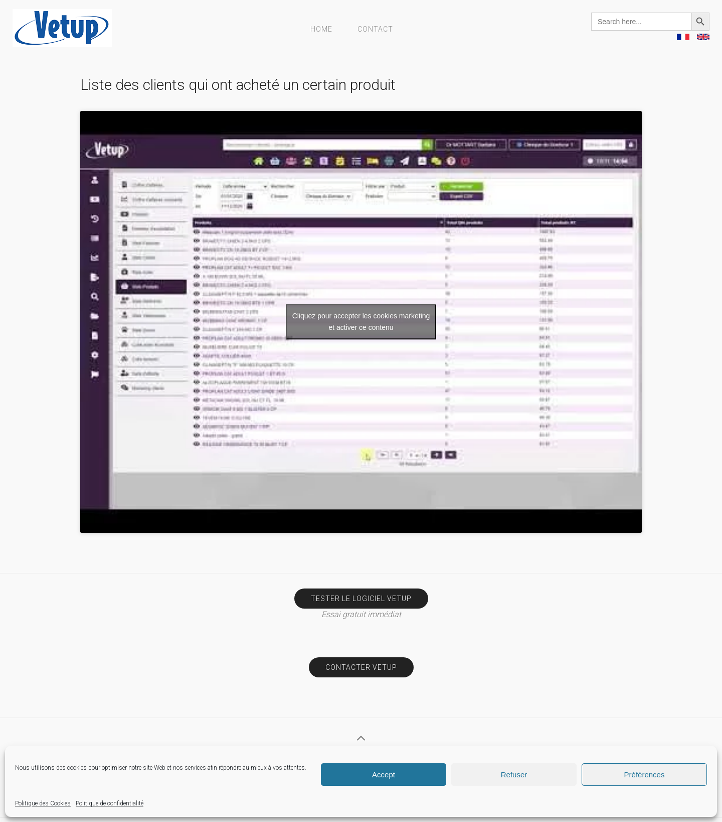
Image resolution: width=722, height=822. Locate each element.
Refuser (514, 774)
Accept (383, 774)
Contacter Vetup (361, 667)
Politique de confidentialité (109, 803)
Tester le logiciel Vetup (361, 599)
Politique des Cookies (43, 803)
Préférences (644, 774)
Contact (375, 29)
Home (321, 29)
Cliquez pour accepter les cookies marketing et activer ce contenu (361, 321)
